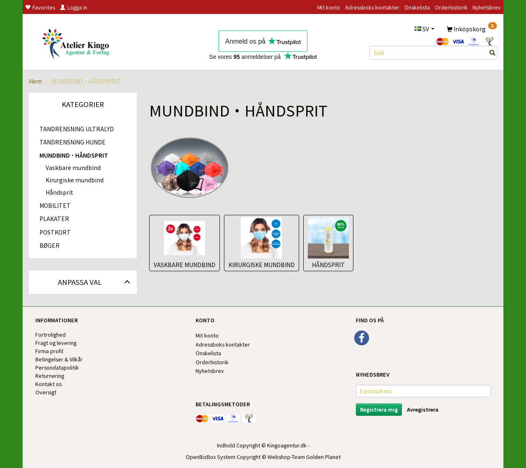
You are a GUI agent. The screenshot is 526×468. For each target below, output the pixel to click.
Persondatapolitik (57, 367)
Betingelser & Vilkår (59, 359)
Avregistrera (422, 409)
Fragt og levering (55, 343)
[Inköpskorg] (472, 28)
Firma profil (49, 351)
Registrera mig (379, 409)
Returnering (49, 376)
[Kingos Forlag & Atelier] (79, 42)
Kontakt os (48, 384)
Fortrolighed (50, 334)
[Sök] (492, 53)
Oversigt (45, 392)
